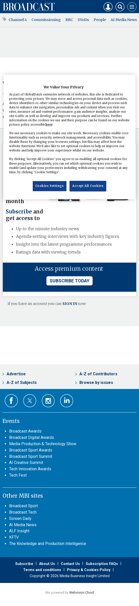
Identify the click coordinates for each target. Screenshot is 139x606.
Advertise (16, 374)
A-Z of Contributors (98, 374)
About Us (47, 564)
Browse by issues (96, 382)
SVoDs (83, 19)
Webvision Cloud (81, 592)
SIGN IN (69, 303)
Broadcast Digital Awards (31, 437)
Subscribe (19, 211)
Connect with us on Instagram (48, 400)
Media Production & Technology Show (42, 443)
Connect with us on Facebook (11, 400)
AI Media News (23, 524)
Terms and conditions (42, 570)
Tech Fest (18, 475)
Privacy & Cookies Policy (88, 570)
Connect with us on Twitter (30, 400)
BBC (69, 19)
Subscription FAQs (102, 564)
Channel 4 (18, 19)
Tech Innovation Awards (30, 468)
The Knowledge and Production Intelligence (47, 543)
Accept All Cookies (87, 186)
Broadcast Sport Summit (30, 456)
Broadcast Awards (25, 431)
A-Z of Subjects (22, 382)
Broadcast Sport (23, 505)
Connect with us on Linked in (66, 400)
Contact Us (70, 564)
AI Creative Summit (26, 462)
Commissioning (46, 19)
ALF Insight (19, 531)
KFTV (14, 537)
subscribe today (69, 280)
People (100, 19)
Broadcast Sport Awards (30, 450)
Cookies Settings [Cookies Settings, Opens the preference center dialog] (49, 186)
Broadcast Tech (23, 512)
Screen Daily (20, 518)
